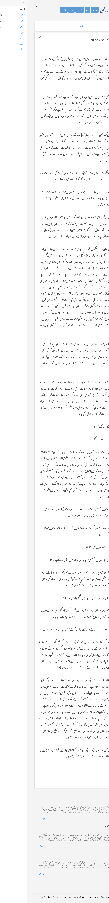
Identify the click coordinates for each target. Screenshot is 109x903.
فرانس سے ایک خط (90, 853)
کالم (60, 10)
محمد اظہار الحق (83, 9)
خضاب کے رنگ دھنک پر (87, 825)
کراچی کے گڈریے (90, 797)
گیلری (37, 10)
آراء (44, 10)
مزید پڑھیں (15, 818)
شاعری (52, 10)
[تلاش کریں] (9, 6)
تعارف (68, 10)
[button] (13, 37)
